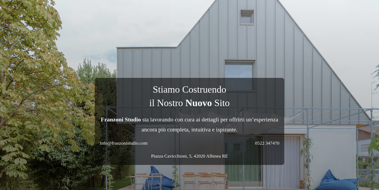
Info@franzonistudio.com (124, 143)
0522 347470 (267, 143)
